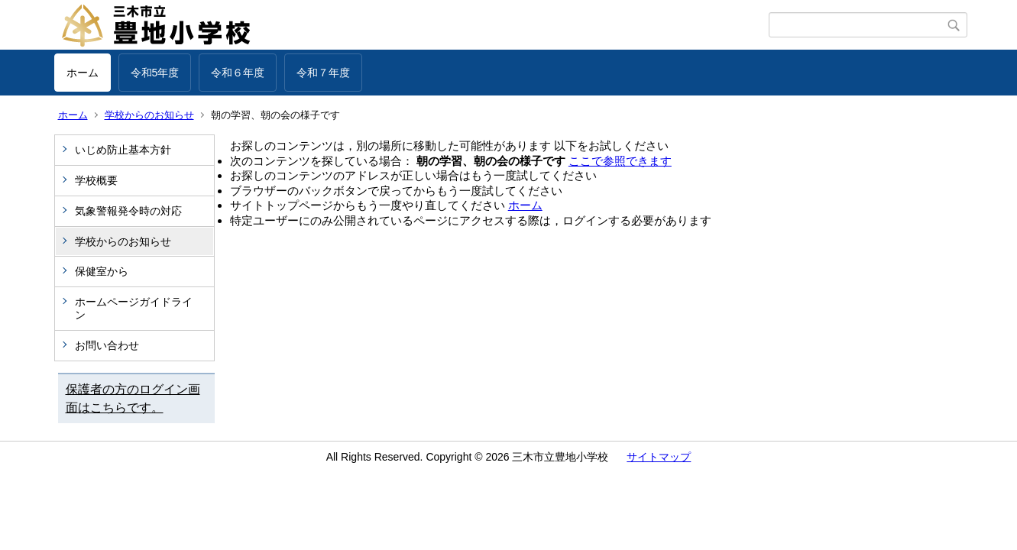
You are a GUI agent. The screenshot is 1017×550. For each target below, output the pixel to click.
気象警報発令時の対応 (128, 211)
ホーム (82, 72)
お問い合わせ (107, 345)
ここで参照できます (620, 160)
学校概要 (96, 180)
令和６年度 (237, 72)
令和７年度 (323, 72)
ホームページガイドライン (134, 308)
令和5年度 (155, 72)
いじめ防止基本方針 (123, 150)
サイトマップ (659, 457)
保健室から (101, 271)
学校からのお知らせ (149, 115)
